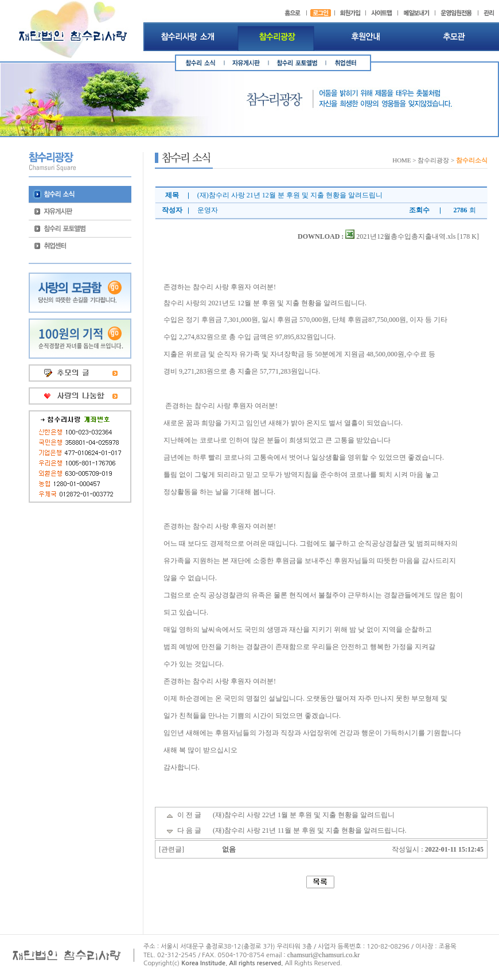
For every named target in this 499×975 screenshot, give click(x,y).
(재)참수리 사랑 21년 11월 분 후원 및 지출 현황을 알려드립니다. (310, 830)
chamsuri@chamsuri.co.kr (323, 955)
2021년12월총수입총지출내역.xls (400, 236)
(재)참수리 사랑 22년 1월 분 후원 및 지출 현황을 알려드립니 (304, 815)
